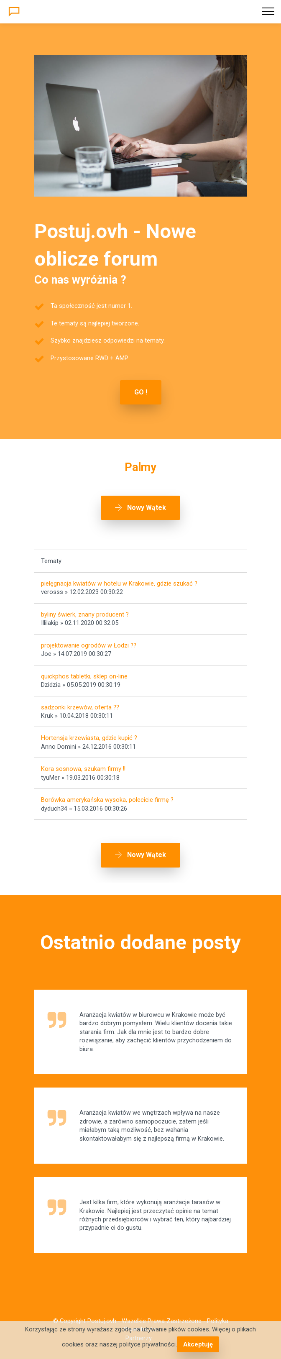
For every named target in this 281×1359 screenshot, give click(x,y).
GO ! (140, 392)
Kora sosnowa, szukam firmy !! (83, 769)
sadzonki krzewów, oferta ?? (80, 707)
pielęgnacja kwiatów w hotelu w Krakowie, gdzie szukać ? (119, 583)
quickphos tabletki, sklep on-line (84, 676)
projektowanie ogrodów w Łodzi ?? (88, 645)
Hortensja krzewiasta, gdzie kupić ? (89, 738)
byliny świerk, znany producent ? (85, 614)
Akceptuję (197, 1344)
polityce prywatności (148, 1344)
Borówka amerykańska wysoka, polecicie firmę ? (107, 800)
